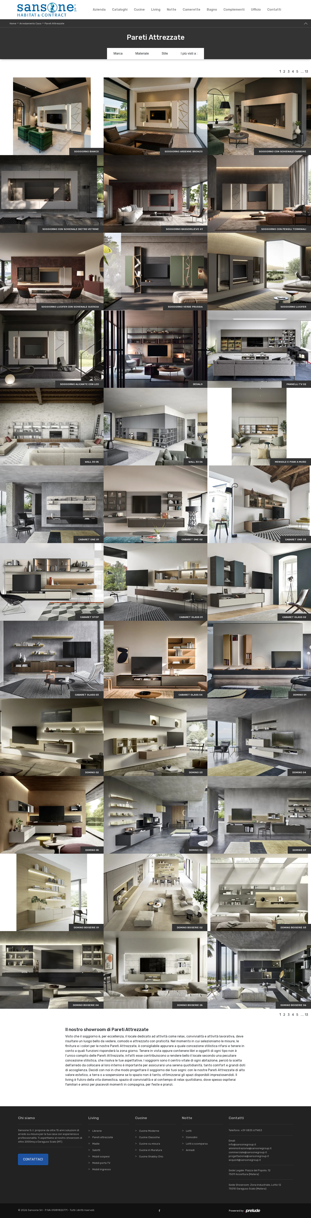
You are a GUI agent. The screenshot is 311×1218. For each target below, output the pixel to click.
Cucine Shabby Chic (151, 1156)
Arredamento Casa (30, 23)
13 (306, 71)
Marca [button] (117, 53)
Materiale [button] (142, 53)
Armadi (190, 1150)
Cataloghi (119, 9)
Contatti (274, 9)
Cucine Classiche (149, 1137)
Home (13, 23)
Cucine (139, 9)
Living (155, 9)
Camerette (191, 9)
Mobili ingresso (101, 1169)
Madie (96, 1143)
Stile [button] (165, 53)
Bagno (212, 9)
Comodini (191, 1137)
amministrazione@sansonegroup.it (250, 1148)
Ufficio (256, 9)
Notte (171, 9)
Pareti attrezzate (102, 1137)
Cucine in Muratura (150, 1150)
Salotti (96, 1150)
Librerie (97, 1130)
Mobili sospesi (101, 1156)
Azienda (99, 9)
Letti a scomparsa (197, 1143)
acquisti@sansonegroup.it (245, 1159)
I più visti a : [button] (189, 53)
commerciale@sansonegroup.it (248, 1152)
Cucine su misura (149, 1143)
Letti (189, 1130)
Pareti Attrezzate (54, 23)
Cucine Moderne (149, 1130)
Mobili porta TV (101, 1162)
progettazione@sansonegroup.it (249, 1156)
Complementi (234, 9)
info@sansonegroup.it (242, 1144)
